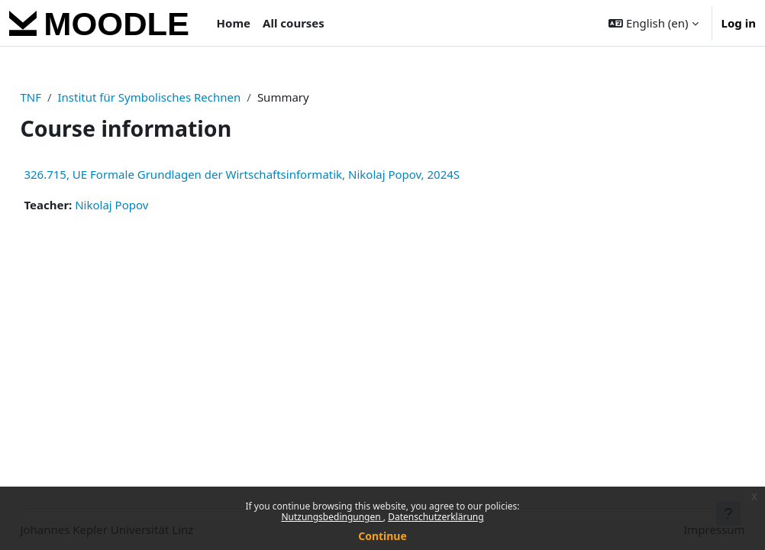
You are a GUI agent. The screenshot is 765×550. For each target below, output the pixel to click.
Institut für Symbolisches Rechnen (183, 97)
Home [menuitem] (233, 23)
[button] (653, 23)
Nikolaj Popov (145, 204)
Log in (738, 23)
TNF (65, 97)
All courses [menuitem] (293, 23)
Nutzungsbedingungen (331, 516)
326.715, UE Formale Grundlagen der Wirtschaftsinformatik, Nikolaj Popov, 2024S (276, 174)
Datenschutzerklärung (435, 516)
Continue (382, 536)
